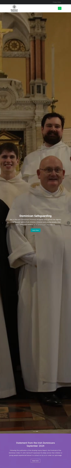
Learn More (35, 230)
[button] (2, 223)
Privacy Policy (57, 2)
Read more (35, 460)
